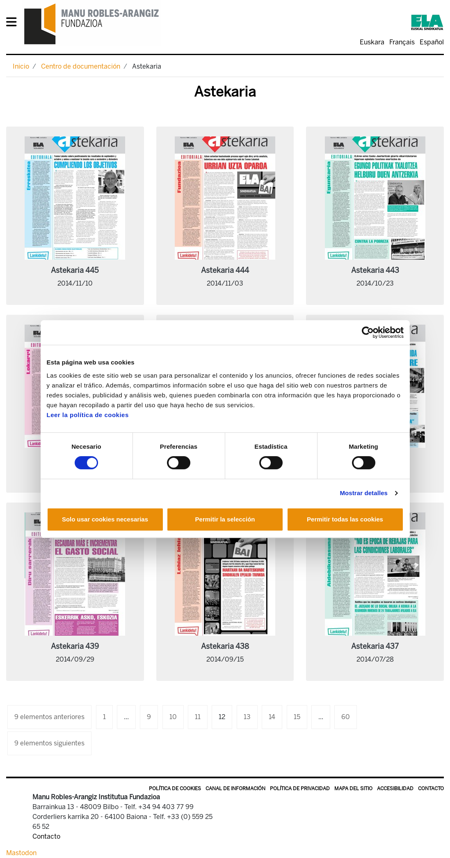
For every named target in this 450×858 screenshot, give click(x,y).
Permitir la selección (225, 519)
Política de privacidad (300, 788)
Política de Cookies (175, 788)
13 (247, 717)
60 (345, 717)
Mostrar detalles (364, 492)
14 (272, 717)
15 (297, 717)
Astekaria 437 (375, 646)
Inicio (21, 66)
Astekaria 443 (375, 270)
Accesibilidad (395, 788)
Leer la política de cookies (88, 414)
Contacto (431, 788)
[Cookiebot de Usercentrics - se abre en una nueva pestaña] (368, 332)
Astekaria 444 (225, 270)
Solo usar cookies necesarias (105, 519)
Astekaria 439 (75, 646)
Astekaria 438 (225, 646)
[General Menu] (13, 23)
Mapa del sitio (353, 788)
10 (173, 717)
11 (198, 717)
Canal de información (235, 788)
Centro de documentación (80, 66)
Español (432, 42)
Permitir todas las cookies (345, 519)
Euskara (372, 42)
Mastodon (21, 853)
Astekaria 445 (75, 270)
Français (402, 42)
